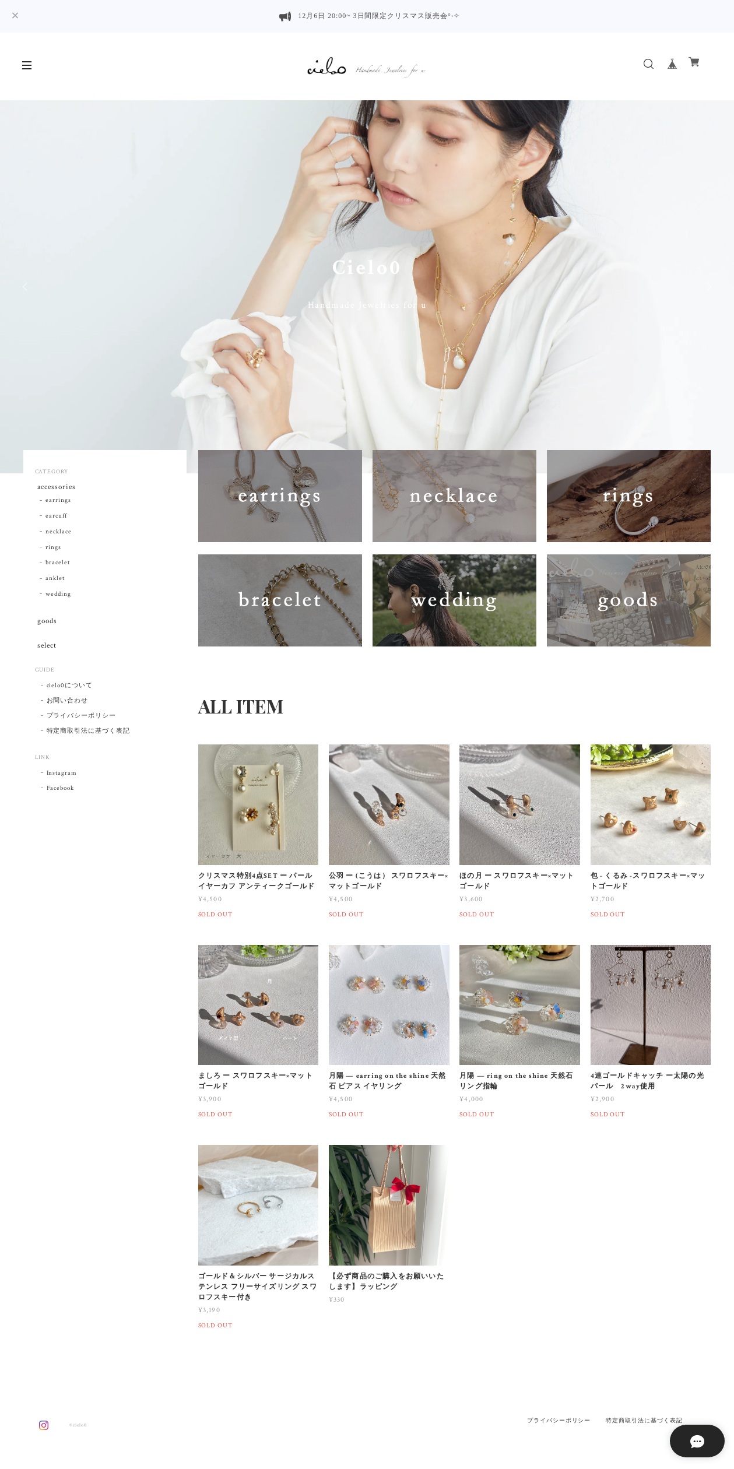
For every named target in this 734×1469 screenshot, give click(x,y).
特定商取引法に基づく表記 (89, 739)
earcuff (56, 519)
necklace (58, 534)
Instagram (62, 781)
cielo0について (70, 694)
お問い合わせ (68, 709)
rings (53, 550)
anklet (55, 581)
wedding (58, 597)
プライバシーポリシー (82, 724)
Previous (26, 286)
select (45, 651)
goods (46, 625)
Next (707, 286)
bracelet (57, 565)
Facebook (61, 796)
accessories (56, 488)
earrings (58, 503)
